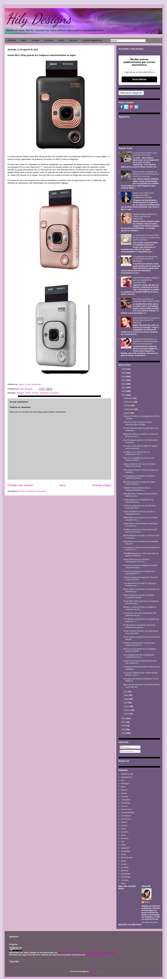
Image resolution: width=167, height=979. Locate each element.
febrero (127, 710)
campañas (125, 800)
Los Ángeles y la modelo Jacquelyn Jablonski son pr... (139, 477)
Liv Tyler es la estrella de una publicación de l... (136, 453)
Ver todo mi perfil (149, 922)
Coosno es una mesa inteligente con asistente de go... (139, 614)
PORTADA (11, 40)
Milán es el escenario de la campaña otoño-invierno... (139, 650)
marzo (127, 706)
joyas (123, 835)
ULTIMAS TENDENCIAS (92, 40)
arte (122, 780)
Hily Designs (39, 18)
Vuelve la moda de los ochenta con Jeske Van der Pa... (139, 644)
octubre (127, 405)
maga (123, 845)
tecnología (54, 393)
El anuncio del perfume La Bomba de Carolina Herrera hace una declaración (145, 341)
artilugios (20, 393)
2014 (123, 733)
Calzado (124, 796)
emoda (124, 825)
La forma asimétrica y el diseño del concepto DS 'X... (139, 572)
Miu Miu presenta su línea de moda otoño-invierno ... (139, 483)
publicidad (44, 393)
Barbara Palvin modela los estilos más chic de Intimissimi (145, 216)
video (123, 883)
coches (124, 806)
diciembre (128, 398)
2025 (123, 373)
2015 (123, 729)
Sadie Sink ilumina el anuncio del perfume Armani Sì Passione (146, 320)
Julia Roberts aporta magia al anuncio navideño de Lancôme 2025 (146, 280)
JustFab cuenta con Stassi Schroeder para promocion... (140, 530)
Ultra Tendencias (34, 384)
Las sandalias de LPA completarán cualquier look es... (138, 656)
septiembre (129, 409)
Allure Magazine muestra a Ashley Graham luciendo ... (138, 596)
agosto (127, 413)
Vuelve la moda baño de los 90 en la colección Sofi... (139, 507)
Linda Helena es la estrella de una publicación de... (138, 501)
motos (124, 861)
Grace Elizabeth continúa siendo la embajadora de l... (139, 512)
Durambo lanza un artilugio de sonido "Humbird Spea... (140, 566)
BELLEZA (73, 40)
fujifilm (22, 384)
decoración (126, 819)
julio (126, 691)
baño (123, 787)
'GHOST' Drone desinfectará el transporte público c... (137, 489)
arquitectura (126, 777)
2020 (123, 391)
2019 (123, 395)
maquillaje (125, 851)
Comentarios (127, 751)
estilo (123, 829)
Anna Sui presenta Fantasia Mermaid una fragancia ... (139, 662)
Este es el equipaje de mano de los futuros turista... (139, 459)
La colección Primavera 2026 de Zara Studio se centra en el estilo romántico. (146, 237)
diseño (28, 393)
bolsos (124, 793)
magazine (125, 848)
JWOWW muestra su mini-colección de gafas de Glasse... (140, 554)
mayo (126, 699)
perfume (124, 870)
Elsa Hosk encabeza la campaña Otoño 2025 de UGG (146, 300)
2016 (123, 726)
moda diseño (127, 857)
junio (126, 695)
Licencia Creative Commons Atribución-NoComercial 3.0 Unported (88, 952)
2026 (123, 369)
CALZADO (48, 40)
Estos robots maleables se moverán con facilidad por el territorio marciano (146, 174)
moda (123, 854)
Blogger (92, 971)
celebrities (125, 803)
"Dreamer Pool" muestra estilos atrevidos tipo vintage (137, 423)
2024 (123, 376)
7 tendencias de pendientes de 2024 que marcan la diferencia (145, 258)
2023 (123, 380)
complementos (127, 812)
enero (126, 714)
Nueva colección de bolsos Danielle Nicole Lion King (139, 465)
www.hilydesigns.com (95, 955)
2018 (123, 718)
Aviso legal (13, 965)
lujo (122, 841)
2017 (123, 722)
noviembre (129, 402)
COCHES (35, 40)
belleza (124, 790)
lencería (124, 838)
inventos (35, 393)
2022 (123, 384)
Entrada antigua (102, 485)
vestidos (125, 880)
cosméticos (126, 816)
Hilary (147, 902)
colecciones (126, 809)
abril (126, 703)
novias (124, 864)
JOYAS (61, 40)
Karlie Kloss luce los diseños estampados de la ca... (136, 560)
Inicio (63, 485)
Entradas (125, 747)
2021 (123, 387)
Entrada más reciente (20, 485)
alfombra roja (127, 774)
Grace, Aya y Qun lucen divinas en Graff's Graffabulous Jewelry (143, 195)
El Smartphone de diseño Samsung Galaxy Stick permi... (139, 626)
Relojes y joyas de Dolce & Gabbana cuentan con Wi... (139, 608)
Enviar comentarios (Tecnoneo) (33, 491)
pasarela (125, 867)
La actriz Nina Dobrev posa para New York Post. (145, 154)
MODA (23, 40)
